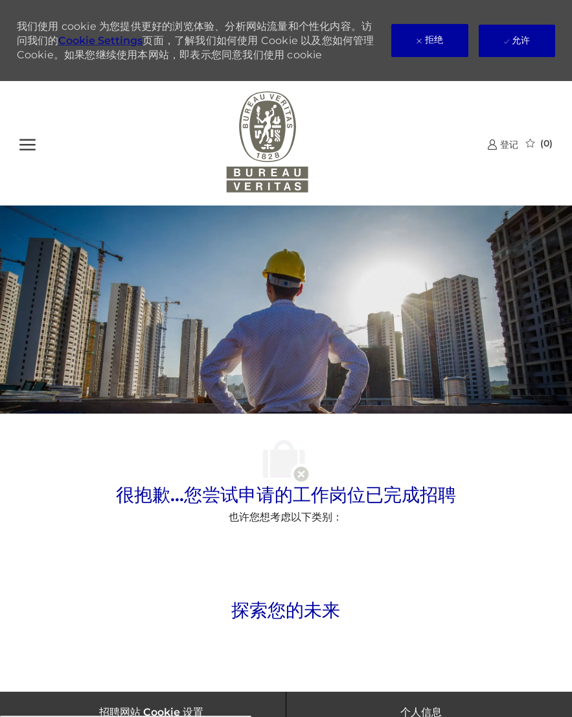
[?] (27, 143)
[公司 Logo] (268, 143)
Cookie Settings (100, 40)
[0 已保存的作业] (539, 143)
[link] (502, 144)
